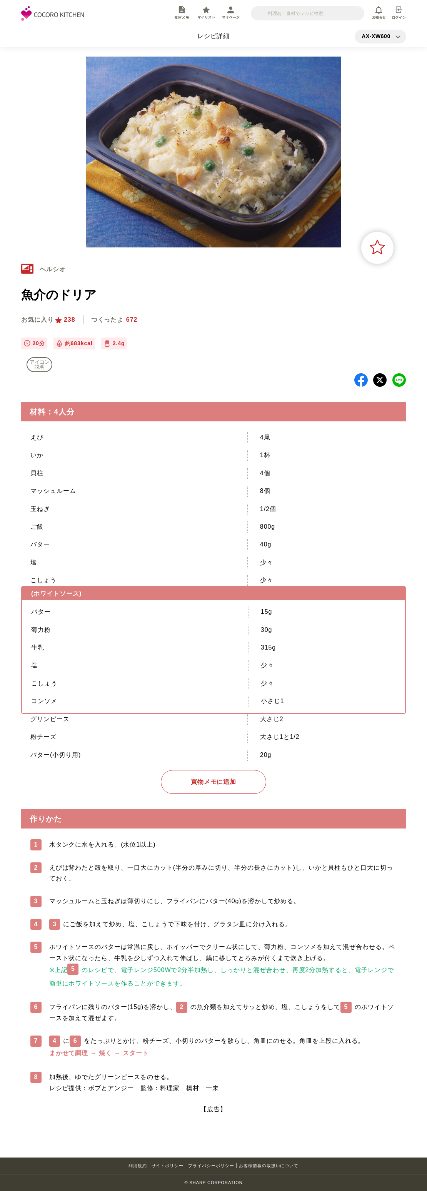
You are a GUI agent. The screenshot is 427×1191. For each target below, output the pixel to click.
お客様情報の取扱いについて (269, 1165)
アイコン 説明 (40, 364)
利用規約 (137, 1165)
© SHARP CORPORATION (213, 1182)
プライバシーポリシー (211, 1165)
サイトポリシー (168, 1165)
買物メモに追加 (214, 781)
